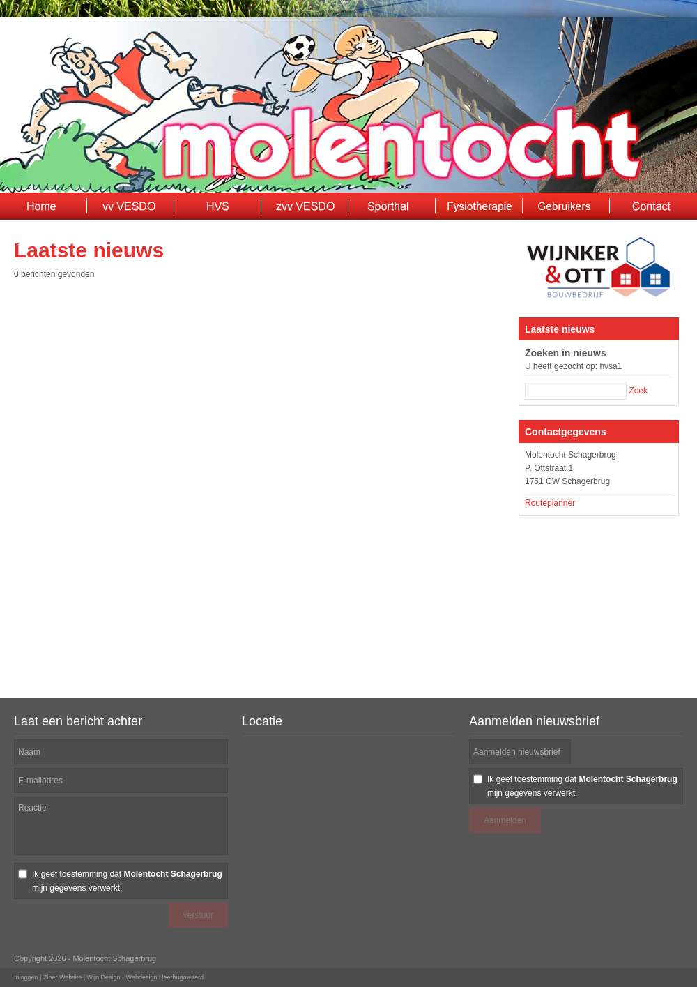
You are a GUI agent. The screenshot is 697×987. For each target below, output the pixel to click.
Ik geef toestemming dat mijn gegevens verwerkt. (127, 881)
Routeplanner (550, 503)
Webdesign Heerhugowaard (165, 977)
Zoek (638, 390)
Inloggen (26, 977)
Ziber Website (62, 977)
